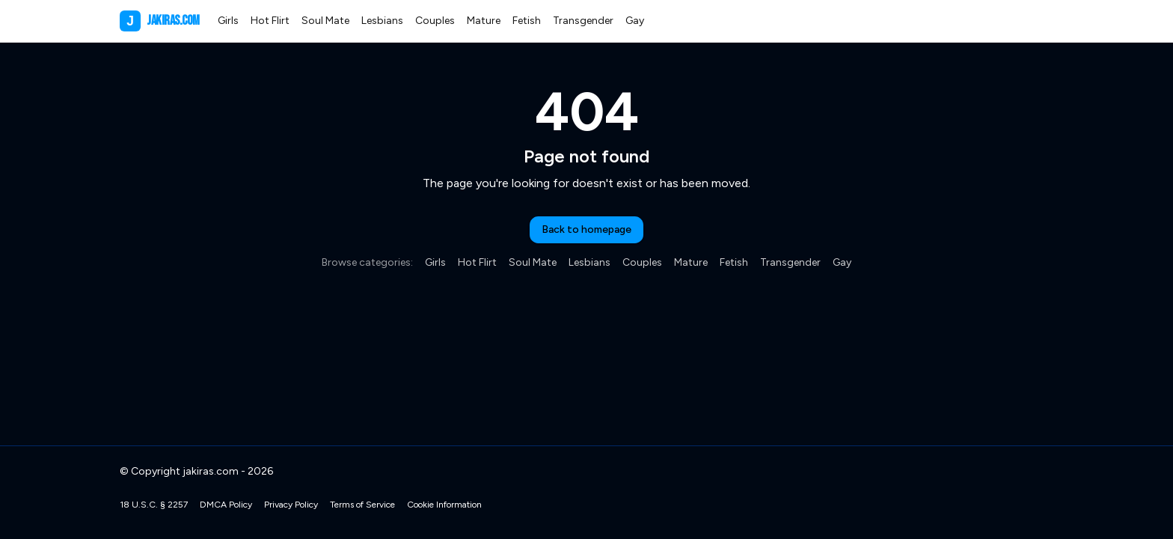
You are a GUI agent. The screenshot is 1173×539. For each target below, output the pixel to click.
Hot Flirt (270, 20)
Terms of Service (362, 504)
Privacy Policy (291, 504)
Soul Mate (325, 20)
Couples (435, 20)
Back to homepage (586, 229)
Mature (483, 20)
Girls (228, 20)
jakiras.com (160, 20)
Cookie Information (444, 504)
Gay (634, 20)
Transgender (583, 20)
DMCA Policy (226, 504)
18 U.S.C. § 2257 (154, 504)
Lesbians (382, 20)
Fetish (526, 20)
